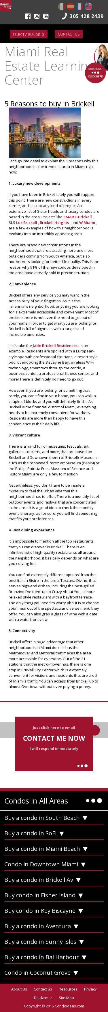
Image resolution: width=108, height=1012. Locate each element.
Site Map (66, 997)
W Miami (87, 222)
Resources (68, 989)
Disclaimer (43, 997)
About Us (19, 989)
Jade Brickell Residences (55, 345)
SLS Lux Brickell (23, 222)
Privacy (90, 989)
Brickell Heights (55, 222)
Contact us (68, 34)
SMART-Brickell (78, 216)
